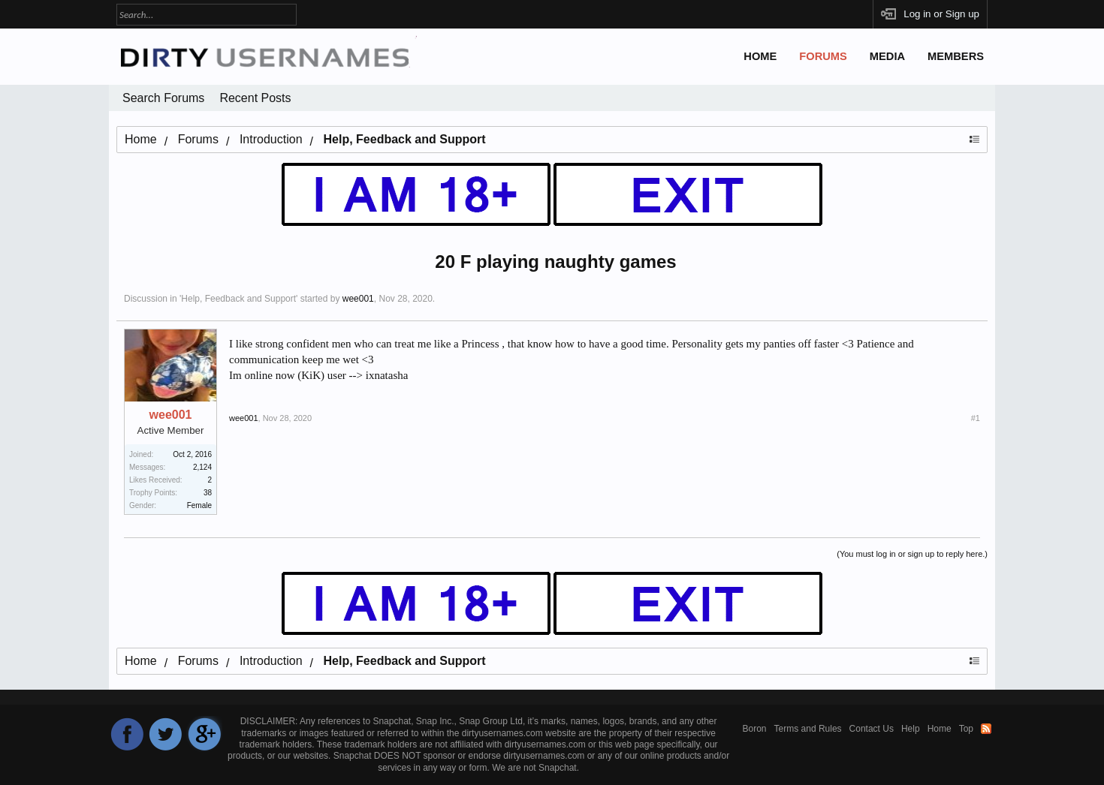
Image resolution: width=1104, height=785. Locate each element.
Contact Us (871, 728)
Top (966, 728)
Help (910, 728)
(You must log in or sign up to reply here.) (912, 553)
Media (887, 56)
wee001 (358, 298)
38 (208, 493)
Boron (755, 728)
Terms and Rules (808, 728)
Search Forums (163, 98)
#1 (975, 418)
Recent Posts (255, 98)
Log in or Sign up (941, 14)
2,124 (202, 467)
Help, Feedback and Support (238, 298)
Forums (823, 56)
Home (760, 56)
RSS (986, 728)
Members (956, 56)
